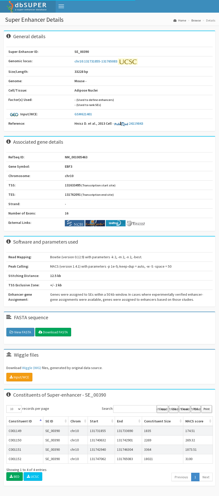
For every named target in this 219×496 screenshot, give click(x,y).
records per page (27, 409)
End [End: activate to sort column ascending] (120, 421)
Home (179, 20)
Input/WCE (19, 377)
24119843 (128, 123)
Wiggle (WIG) (31, 367)
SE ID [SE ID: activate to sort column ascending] (49, 421)
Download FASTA (53, 332)
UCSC (33, 476)
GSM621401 (83, 114)
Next (206, 477)
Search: (129, 409)
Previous (181, 477)
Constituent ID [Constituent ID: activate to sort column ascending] (20, 421)
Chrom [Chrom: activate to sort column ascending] (75, 421)
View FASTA (20, 332)
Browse (196, 20)
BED (14, 476)
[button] (61, 6)
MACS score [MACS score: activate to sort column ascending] (194, 421)
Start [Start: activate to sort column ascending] (94, 421)
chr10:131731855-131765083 (96, 61)
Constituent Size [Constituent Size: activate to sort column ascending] (157, 421)
